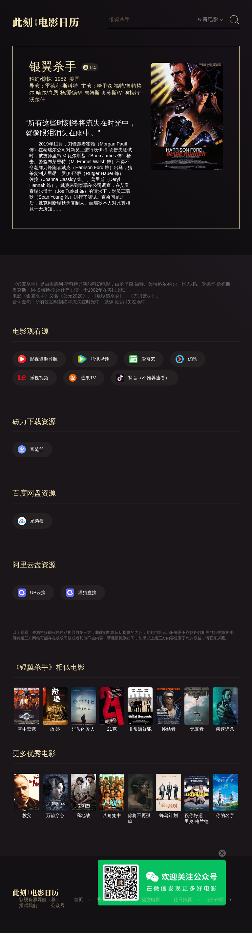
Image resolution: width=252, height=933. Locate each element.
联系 (123, 899)
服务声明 (214, 899)
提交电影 (151, 899)
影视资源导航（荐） (39, 899)
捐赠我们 (28, 905)
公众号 (58, 905)
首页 (78, 899)
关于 (101, 899)
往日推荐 (183, 899)
